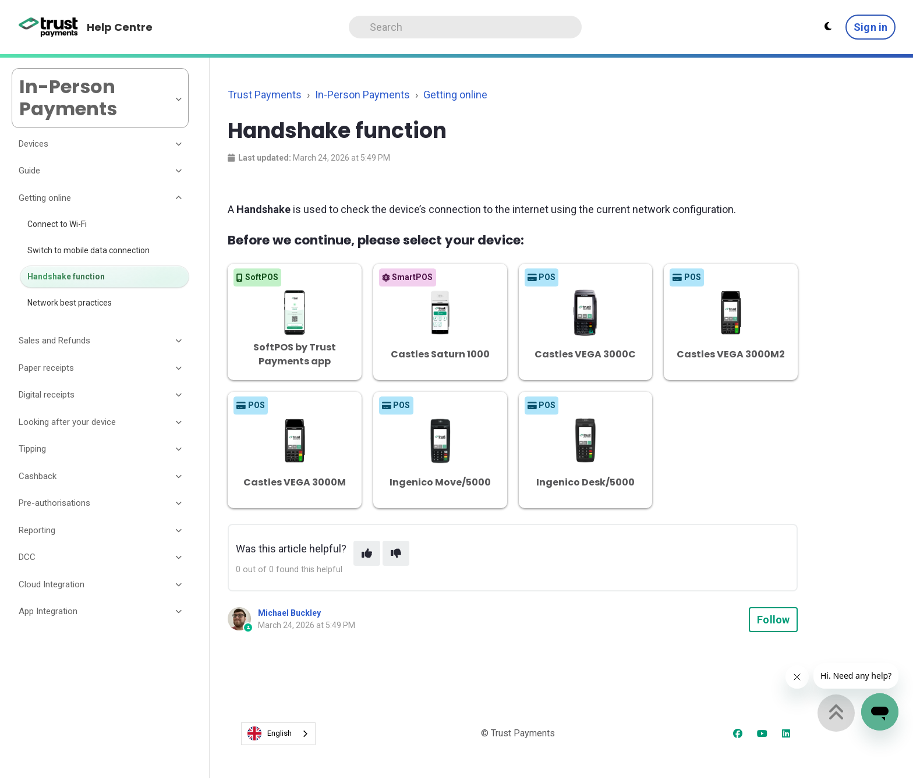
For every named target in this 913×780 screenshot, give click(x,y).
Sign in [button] (870, 27)
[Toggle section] (179, 143)
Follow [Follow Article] (773, 620)
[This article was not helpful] (396, 553)
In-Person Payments (362, 94)
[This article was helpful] (366, 553)
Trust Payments (265, 94)
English (269, 733)
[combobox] (278, 733)
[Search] (465, 27)
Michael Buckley (289, 613)
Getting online (455, 94)
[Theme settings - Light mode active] (828, 27)
